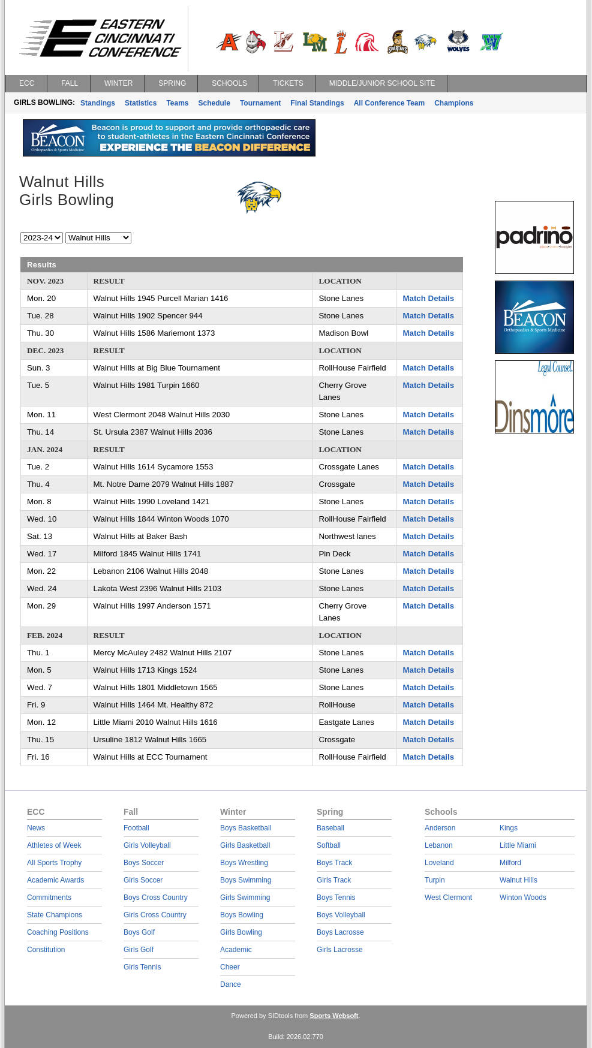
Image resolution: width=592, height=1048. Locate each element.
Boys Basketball (245, 828)
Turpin (435, 880)
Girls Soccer (143, 880)
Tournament (260, 103)
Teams (177, 103)
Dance (230, 984)
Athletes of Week (54, 845)
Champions (453, 103)
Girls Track (334, 880)
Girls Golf (139, 949)
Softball (329, 845)
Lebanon (439, 845)
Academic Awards (55, 880)
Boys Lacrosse (340, 932)
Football (136, 828)
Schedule (214, 103)
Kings (509, 828)
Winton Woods (523, 897)
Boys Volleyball (341, 915)
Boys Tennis (336, 897)
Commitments (49, 897)
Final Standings (317, 103)
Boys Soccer (144, 863)
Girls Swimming (245, 897)
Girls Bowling (241, 932)
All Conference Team (389, 103)
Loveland (439, 863)
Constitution (46, 949)
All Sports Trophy (54, 863)
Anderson (440, 828)
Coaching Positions (58, 932)
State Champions (54, 915)
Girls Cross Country (155, 915)
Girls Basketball (245, 845)
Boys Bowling (241, 915)
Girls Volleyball (147, 845)
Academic (236, 949)
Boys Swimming (245, 880)
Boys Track (334, 863)
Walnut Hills (518, 880)
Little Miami (518, 845)
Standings (97, 103)
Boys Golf (139, 932)
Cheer (230, 967)
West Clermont (448, 897)
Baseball (330, 828)
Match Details (428, 298)
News (36, 828)
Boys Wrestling (244, 863)
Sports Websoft (333, 1015)
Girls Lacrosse (340, 949)
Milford (510, 863)
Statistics (141, 103)
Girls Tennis (142, 967)
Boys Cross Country (156, 897)
